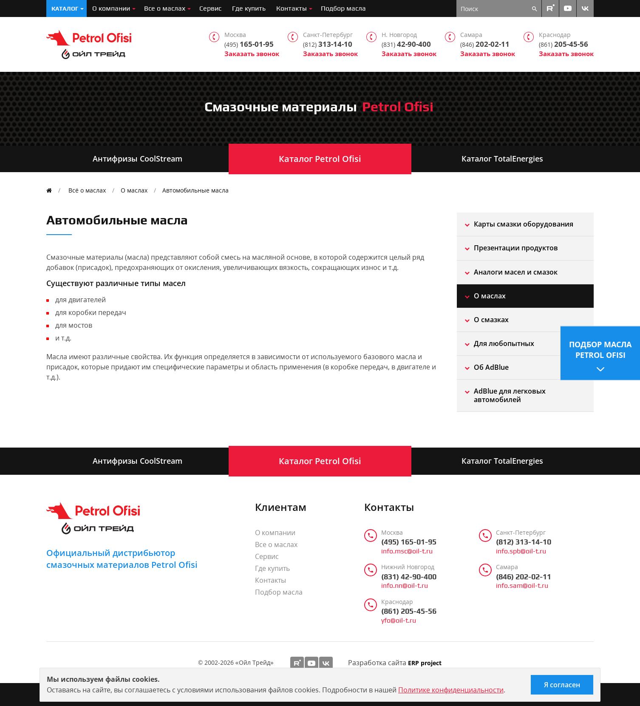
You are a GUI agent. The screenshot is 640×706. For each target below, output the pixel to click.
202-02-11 (485, 44)
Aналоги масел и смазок (516, 272)
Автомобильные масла (195, 190)
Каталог (64, 8)
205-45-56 (563, 44)
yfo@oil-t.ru (398, 620)
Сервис (210, 8)
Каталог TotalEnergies (502, 158)
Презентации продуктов (516, 247)
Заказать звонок (251, 54)
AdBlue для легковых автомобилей (510, 395)
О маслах (134, 190)
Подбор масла (343, 8)
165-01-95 (249, 44)
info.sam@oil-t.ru (522, 586)
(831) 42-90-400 (408, 577)
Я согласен (562, 684)
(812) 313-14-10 (523, 542)
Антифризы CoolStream (137, 158)
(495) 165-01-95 (408, 542)
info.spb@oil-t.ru (521, 551)
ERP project (425, 663)
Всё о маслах (87, 190)
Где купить (249, 8)
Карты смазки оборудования (523, 224)
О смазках (491, 319)
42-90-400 (406, 44)
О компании (111, 8)
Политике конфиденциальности (451, 690)
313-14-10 (327, 44)
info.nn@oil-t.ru (404, 586)
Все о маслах (164, 8)
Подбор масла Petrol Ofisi (600, 349)
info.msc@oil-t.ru (407, 551)
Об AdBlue (491, 367)
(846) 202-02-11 (523, 577)
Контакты (291, 8)
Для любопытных (504, 343)
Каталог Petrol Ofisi (320, 158)
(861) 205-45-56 (408, 611)
